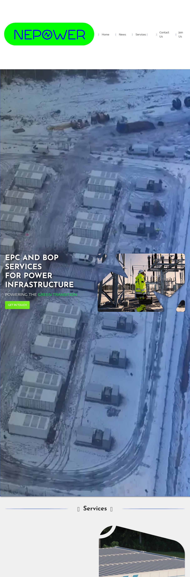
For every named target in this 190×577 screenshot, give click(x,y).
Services (140, 34)
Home (103, 34)
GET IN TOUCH (17, 305)
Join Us (179, 34)
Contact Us (162, 34)
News (120, 34)
